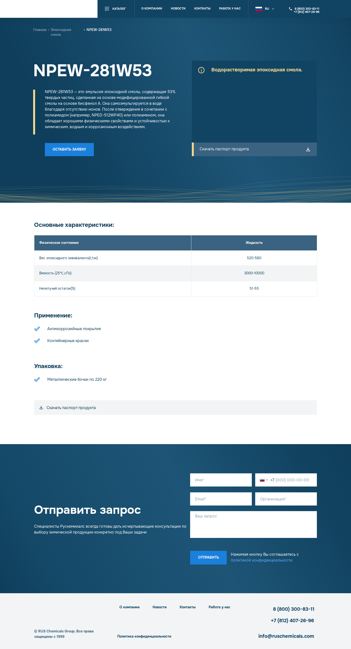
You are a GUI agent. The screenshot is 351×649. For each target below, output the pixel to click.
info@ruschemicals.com (286, 636)
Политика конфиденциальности (144, 636)
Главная (40, 30)
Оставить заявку (69, 149)
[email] (221, 499)
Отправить (208, 557)
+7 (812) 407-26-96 (292, 621)
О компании (151, 8)
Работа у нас (230, 8)
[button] (265, 9)
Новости (178, 8)
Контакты (202, 8)
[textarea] (253, 524)
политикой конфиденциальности (261, 560)
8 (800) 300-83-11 (293, 609)
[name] (221, 480)
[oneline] (286, 499)
